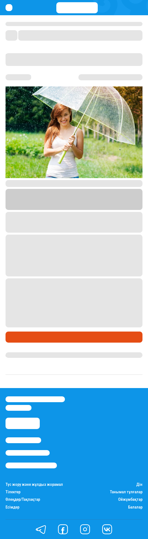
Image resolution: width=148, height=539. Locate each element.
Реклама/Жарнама (28, 453)
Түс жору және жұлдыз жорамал (34, 484)
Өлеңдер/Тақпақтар (23, 499)
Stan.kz (58, 206)
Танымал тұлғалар (126, 492)
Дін (139, 484)
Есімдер (12, 507)
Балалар (135, 507)
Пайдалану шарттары (31, 465)
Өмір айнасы (20, 337)
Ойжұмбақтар (130, 499)
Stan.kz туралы (23, 440)
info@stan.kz (18, 407)
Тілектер (13, 492)
